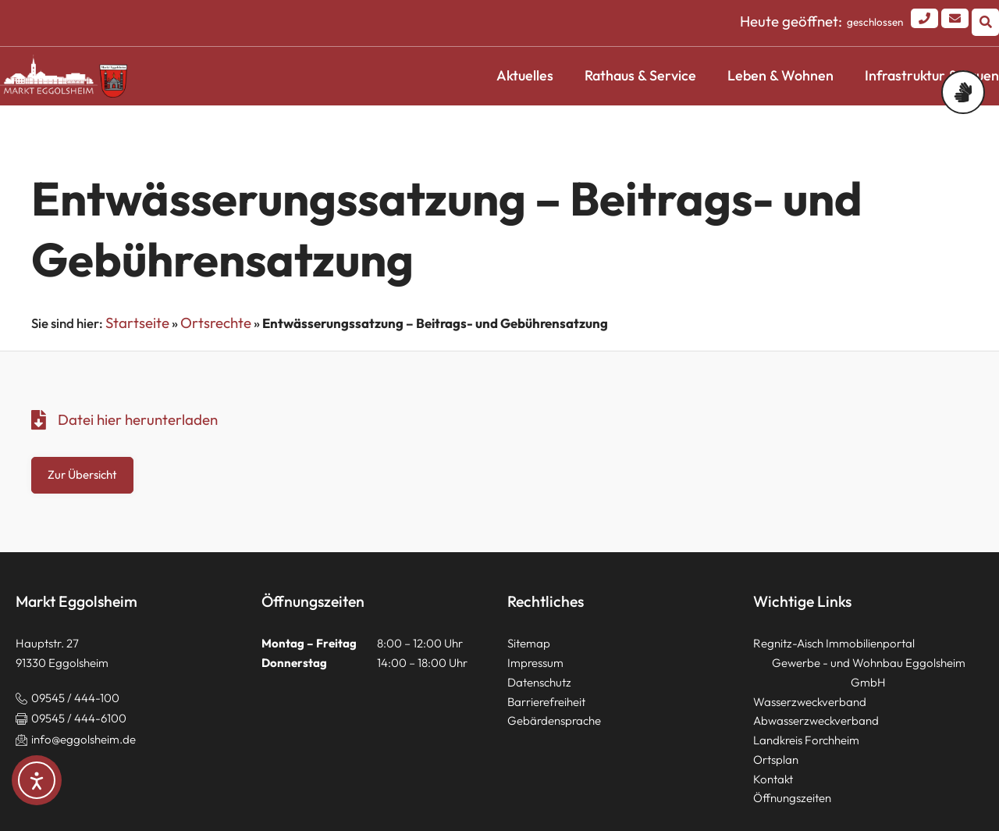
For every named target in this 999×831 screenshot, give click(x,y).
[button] (985, 22)
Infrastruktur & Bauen (932, 75)
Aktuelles (524, 75)
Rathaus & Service (640, 75)
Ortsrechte (215, 322)
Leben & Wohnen (780, 75)
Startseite (137, 322)
